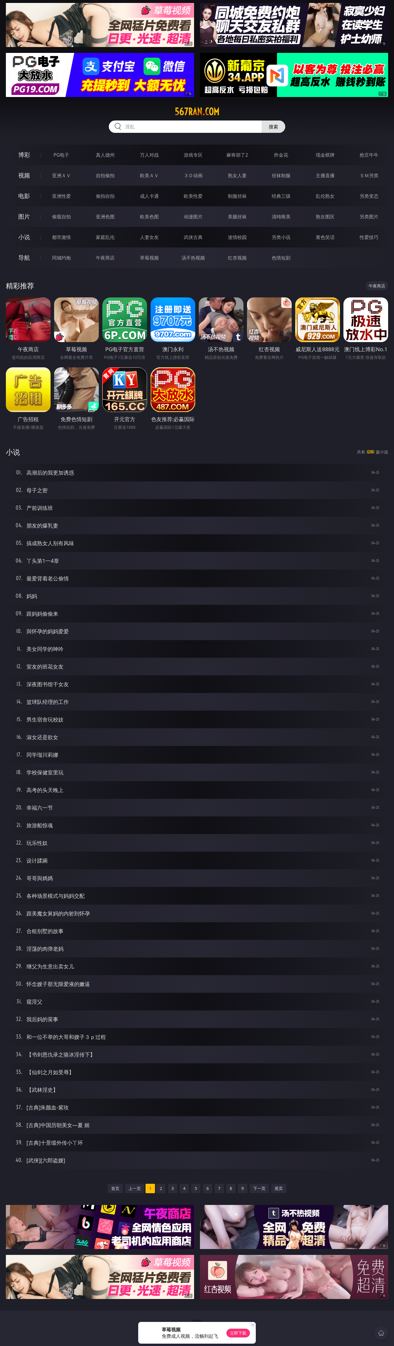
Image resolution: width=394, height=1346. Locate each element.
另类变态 (369, 196)
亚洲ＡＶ (61, 175)
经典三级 (281, 196)
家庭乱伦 (105, 237)
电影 (24, 196)
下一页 (259, 1188)
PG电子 (61, 155)
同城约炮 (61, 258)
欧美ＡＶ (149, 175)
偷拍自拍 (105, 196)
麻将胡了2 (237, 155)
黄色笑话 (325, 237)
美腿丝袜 (237, 216)
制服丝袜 (237, 196)
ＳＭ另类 (369, 175)
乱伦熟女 (325, 196)
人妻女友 (149, 237)
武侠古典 (193, 237)
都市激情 (61, 237)
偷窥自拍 (61, 216)
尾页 (279, 1188)
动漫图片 (193, 216)
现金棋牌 (325, 155)
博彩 (24, 155)
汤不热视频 (193, 258)
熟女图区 (325, 216)
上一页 (134, 1188)
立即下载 (238, 1333)
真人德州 (105, 155)
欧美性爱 (193, 196)
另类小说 (281, 237)
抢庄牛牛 (369, 155)
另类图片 (369, 216)
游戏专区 (193, 155)
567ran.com (197, 112)
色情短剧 (281, 258)
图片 (24, 216)
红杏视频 (237, 258)
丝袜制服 (281, 175)
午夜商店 (105, 258)
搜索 (273, 126)
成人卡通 (149, 196)
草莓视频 (149, 258)
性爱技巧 (369, 237)
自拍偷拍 (105, 175)
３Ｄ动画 (193, 175)
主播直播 (325, 175)
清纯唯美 (281, 216)
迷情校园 (237, 237)
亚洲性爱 (61, 196)
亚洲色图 (105, 216)
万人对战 (149, 155)
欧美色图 (149, 216)
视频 (24, 175)
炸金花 (281, 155)
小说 (24, 237)
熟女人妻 (237, 175)
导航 (24, 258)
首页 (115, 1188)
